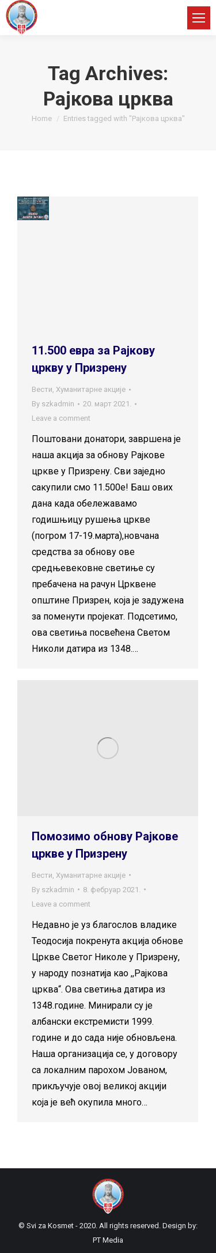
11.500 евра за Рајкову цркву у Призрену (93, 359)
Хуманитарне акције (91, 389)
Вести (42, 389)
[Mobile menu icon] (198, 17)
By (53, 403)
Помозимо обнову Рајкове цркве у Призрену (105, 845)
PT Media (108, 1240)
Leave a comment (61, 418)
